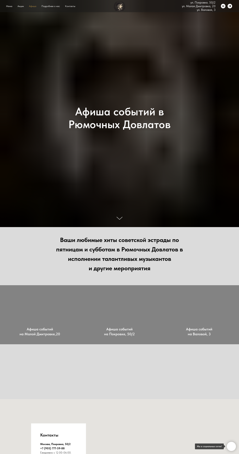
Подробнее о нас (50, 6)
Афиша (32, 6)
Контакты (70, 6)
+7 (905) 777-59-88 (52, 448)
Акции (21, 6)
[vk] (223, 6)
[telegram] (230, 6)
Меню (9, 6)
